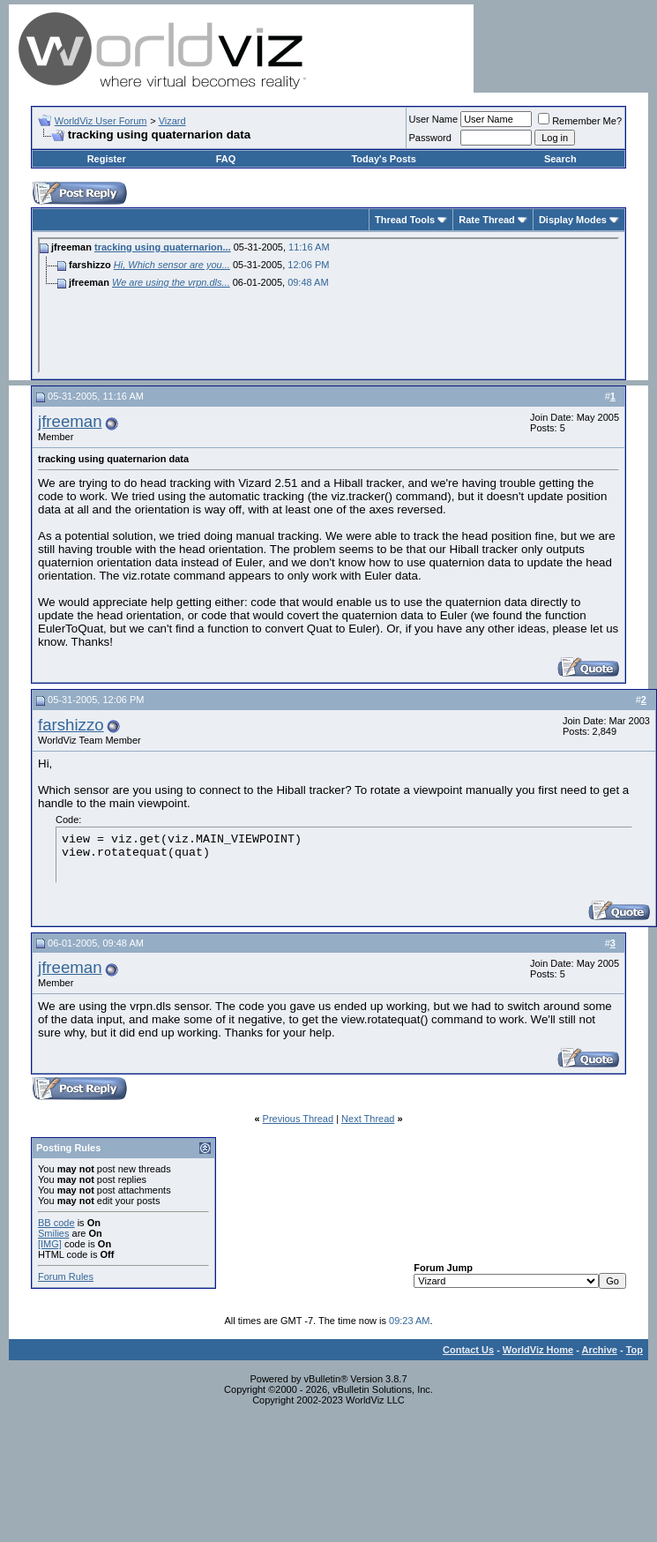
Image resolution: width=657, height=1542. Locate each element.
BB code (56, 1222)
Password (430, 137)
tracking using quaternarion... (162, 247)
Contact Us (468, 1349)
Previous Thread (298, 1118)
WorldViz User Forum (101, 121)
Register (106, 158)
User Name (434, 119)
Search (560, 158)
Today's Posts (383, 158)
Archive (599, 1349)
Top (634, 1349)
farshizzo (71, 724)
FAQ (226, 158)
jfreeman (70, 421)
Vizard (172, 121)
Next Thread (367, 1118)
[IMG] (50, 1244)
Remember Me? (580, 121)
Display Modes (573, 219)
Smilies (53, 1233)
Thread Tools (405, 219)
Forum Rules (65, 1276)
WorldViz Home (538, 1349)
